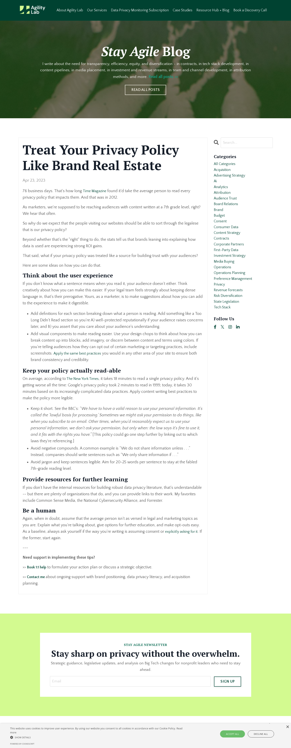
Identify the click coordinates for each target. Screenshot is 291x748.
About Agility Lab (70, 10)
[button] (98, 737)
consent (221, 229)
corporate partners (230, 255)
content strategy (228, 242)
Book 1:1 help (38, 567)
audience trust (227, 203)
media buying (225, 275)
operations (223, 281)
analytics (222, 191)
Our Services (97, 10)
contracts (222, 249)
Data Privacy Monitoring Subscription (140, 10)
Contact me (37, 577)
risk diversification (230, 314)
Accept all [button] (234, 733)
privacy (220, 301)
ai (215, 184)
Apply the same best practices (79, 353)
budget (220, 223)
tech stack (223, 327)
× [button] (287, 727)
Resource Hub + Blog (213, 10)
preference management (235, 294)
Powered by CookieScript (22, 744)
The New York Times (84, 379)
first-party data (227, 262)
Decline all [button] (259, 733)
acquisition (223, 171)
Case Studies (183, 10)
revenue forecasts (230, 307)
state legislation (227, 320)
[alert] (145, 735)
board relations (227, 210)
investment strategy (231, 268)
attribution (223, 197)
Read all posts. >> (173, 77)
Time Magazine (95, 191)
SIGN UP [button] (227, 682)
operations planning (231, 288)
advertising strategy (231, 178)
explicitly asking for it (183, 532)
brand (219, 216)
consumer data (227, 236)
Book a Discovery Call (250, 10)
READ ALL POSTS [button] (145, 90)
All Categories (225, 165)
